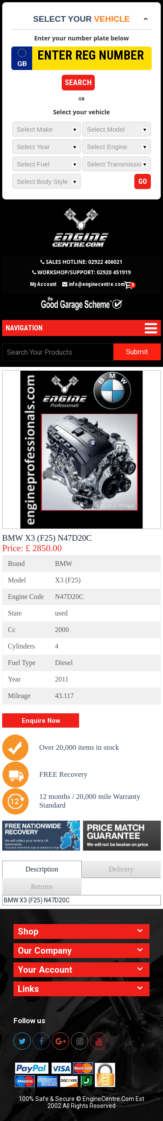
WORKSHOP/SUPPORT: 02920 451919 (84, 272)
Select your (81, 18)
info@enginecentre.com (93, 284)
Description (41, 869)
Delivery (121, 869)
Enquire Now (41, 721)
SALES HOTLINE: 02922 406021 (84, 262)
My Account (43, 284)
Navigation (24, 328)
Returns (42, 887)
